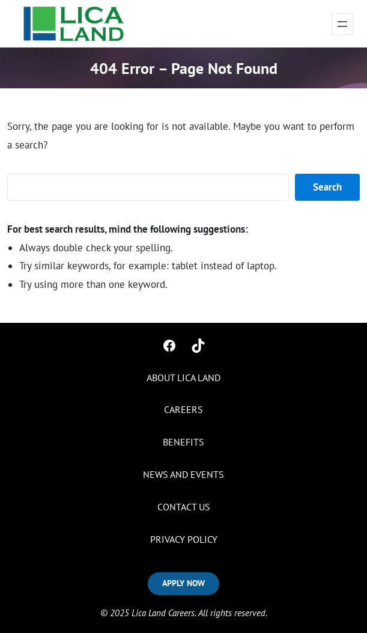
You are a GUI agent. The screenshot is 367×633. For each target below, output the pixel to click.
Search (327, 187)
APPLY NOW (183, 583)
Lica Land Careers (163, 613)
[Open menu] (342, 24)
